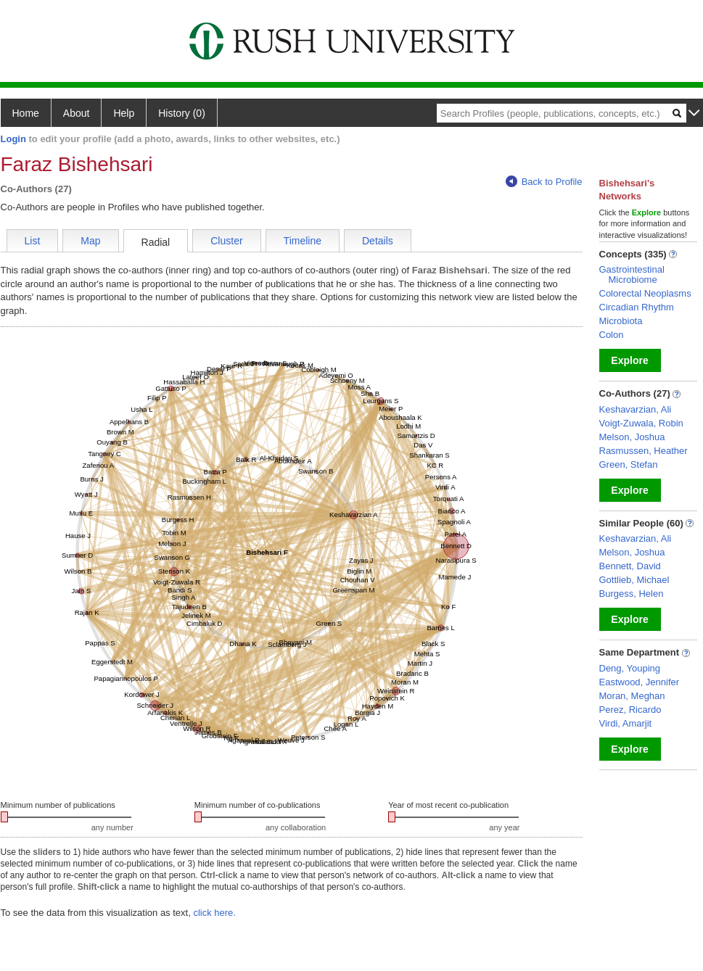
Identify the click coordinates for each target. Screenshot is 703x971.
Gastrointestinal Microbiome (632, 274)
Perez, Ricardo (630, 709)
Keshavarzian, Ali (635, 409)
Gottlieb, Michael (634, 579)
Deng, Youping (630, 668)
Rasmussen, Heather (643, 450)
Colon (611, 334)
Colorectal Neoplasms (645, 293)
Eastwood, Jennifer (639, 682)
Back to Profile (544, 181)
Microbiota (621, 320)
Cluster (226, 241)
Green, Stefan (628, 464)
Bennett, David (630, 566)
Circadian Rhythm (636, 307)
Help (123, 113)
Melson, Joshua (632, 436)
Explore (629, 360)
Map (90, 241)
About (76, 113)
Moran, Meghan (632, 695)
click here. (214, 912)
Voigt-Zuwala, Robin (641, 423)
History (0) (181, 113)
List (33, 241)
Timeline (302, 241)
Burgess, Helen (631, 593)
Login (13, 138)
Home (25, 113)
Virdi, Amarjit (625, 723)
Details (377, 241)
